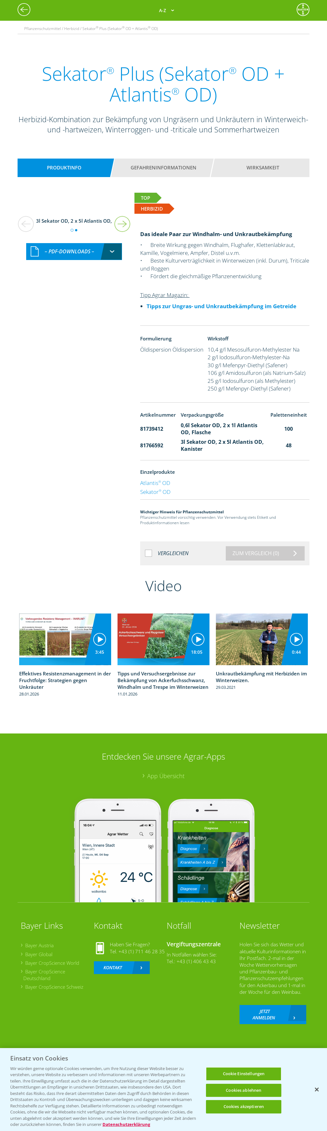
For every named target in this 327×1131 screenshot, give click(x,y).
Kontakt (112, 967)
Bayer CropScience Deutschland (44, 974)
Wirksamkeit (263, 167)
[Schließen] (317, 1090)
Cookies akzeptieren (244, 1106)
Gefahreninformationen (163, 167)
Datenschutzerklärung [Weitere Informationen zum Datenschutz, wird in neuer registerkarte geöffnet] (126, 1124)
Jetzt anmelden (264, 1014)
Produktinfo (64, 167)
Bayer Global (38, 954)
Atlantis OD (155, 483)
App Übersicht (166, 776)
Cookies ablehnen (243, 1090)
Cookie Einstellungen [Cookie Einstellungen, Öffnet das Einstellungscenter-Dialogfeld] (244, 1073)
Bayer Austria (39, 945)
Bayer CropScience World (52, 963)
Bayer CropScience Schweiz (54, 987)
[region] (163, 1089)
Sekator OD (155, 491)
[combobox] (74, 251)
